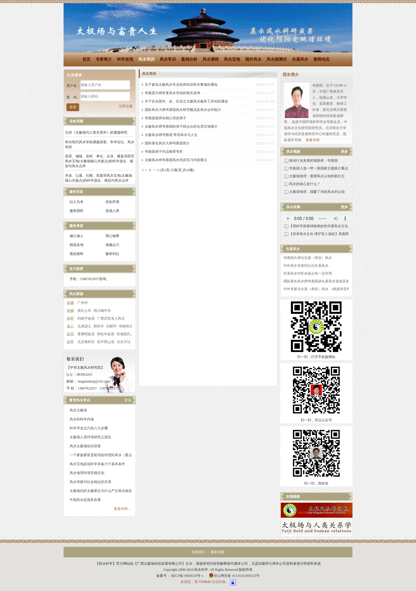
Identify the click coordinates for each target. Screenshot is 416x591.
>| (157, 170)
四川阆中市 (102, 311)
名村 (70, 318)
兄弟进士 (84, 326)
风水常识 (168, 59)
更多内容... (122, 509)
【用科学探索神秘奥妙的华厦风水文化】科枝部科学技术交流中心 (336, 226)
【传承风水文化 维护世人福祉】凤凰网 (316, 234)
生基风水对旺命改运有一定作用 (307, 273)
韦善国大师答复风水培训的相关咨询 (172, 93)
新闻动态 (321, 59)
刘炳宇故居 (86, 318)
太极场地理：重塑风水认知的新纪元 (314, 176)
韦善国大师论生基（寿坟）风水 (307, 258)
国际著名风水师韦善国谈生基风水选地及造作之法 (321, 281)
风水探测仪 (277, 59)
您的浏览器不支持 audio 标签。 (317, 218)
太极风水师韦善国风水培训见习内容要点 (176, 160)
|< (143, 170)
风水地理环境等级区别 (87, 473)
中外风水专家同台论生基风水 (305, 266)
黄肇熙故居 (86, 334)
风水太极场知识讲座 (85, 446)
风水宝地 (232, 59)
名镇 (70, 311)
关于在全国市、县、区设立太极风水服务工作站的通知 (186, 101)
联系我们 (198, 552)
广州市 (82, 303)
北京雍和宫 (86, 342)
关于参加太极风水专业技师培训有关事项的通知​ (181, 85)
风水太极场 (78, 410)
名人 (70, 326)
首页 (86, 59)
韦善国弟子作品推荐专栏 (164, 152)
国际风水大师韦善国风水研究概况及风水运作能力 (183, 110)
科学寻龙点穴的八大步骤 (89, 428)
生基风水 (300, 59)
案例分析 (189, 59)
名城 (70, 303)
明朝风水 (126, 326)
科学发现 (125, 59)
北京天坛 (124, 342)
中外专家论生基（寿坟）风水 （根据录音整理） (320, 289)
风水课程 (211, 59)
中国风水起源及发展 (85, 500)
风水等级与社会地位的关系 (90, 482)
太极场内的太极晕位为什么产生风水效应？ (102, 491)
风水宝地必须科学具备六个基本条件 (97, 464)
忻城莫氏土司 (127, 334)
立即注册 (126, 106)
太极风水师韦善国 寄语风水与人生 (171, 135)
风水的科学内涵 (82, 419)
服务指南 (217, 552)
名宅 (70, 334)
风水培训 (146, 59)
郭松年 (99, 326)
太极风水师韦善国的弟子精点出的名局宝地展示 (181, 126)
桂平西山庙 (105, 342)
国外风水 (253, 59)
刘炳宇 (111, 326)
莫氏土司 (84, 311)
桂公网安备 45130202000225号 (234, 575)
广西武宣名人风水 (111, 318)
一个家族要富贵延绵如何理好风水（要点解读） (106, 455)
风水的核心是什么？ (301, 184)
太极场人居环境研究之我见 (90, 437)
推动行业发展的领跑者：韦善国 (310, 161)
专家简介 (104, 59)
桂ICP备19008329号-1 (188, 576)
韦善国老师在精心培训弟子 (165, 118)
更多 (128, 400)
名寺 (70, 342)
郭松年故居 (105, 334)
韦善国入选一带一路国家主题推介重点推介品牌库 (324, 168)
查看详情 (313, 140)
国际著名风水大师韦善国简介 (167, 143)
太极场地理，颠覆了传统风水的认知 (314, 192)
